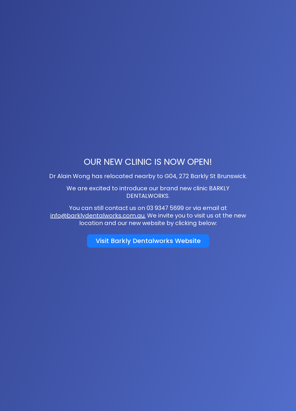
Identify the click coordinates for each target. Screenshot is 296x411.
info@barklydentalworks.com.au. (98, 215)
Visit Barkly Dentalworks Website (148, 240)
